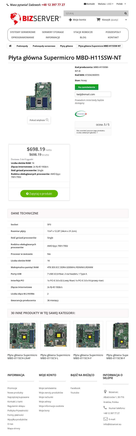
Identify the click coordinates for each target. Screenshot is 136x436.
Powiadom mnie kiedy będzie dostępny (89, 102)
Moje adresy (45, 401)
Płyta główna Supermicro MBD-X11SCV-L (55, 356)
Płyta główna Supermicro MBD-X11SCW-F (121, 356)
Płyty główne (66, 46)
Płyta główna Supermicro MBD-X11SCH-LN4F (22, 356)
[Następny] (125, 338)
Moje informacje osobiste (51, 406)
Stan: (78, 80)
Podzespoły (113, 32)
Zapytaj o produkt (39, 193)
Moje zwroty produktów (51, 392)
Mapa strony (13, 428)
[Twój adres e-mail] (93, 94)
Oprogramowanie (22, 37)
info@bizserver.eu (112, 424)
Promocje (12, 388)
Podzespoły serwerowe (44, 46)
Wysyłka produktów (17, 419)
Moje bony (44, 410)
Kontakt (91, 3)
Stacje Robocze (83, 32)
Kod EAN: (80, 74)
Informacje (53, 37)
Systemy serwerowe (22, 32)
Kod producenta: (84, 67)
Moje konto (79, 19)
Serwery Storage (53, 32)
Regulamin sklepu (16, 406)
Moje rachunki (46, 397)
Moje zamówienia (47, 388)
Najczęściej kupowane (18, 397)
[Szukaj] (126, 13)
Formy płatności (15, 414)
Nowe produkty (15, 392)
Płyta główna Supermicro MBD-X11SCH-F (88, 356)
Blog (83, 37)
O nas (10, 423)
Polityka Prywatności (17, 410)
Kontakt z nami (14, 401)
